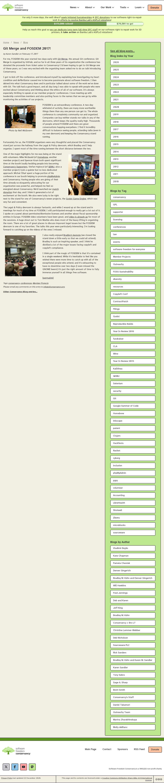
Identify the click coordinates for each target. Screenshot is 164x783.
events (116, 242)
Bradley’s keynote (72, 235)
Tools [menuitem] (124, 7)
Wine (115, 354)
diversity (117, 279)
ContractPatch (120, 301)
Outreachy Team (121, 712)
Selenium (118, 383)
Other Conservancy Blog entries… (20, 292)
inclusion (117, 465)
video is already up (78, 217)
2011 (115, 174)
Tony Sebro (119, 675)
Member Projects (40, 283)
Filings (116, 309)
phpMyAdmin (53, 176)
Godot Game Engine (76, 199)
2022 (116, 92)
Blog (25, 42)
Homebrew (42, 157)
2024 (116, 77)
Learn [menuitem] (139, 7)
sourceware (119, 533)
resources (118, 287)
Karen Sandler (120, 667)
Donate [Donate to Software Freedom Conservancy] (155, 749)
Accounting (119, 495)
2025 (116, 70)
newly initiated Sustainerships (76, 17)
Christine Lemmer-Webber (126, 630)
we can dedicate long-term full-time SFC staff (74, 30)
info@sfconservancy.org (54, 287)
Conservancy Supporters (15, 167)
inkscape (117, 421)
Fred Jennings (120, 593)
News (16, 42)
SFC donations (102, 17)
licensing (117, 219)
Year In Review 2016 (123, 331)
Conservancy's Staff (123, 697)
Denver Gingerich (122, 570)
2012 (116, 167)
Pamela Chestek (121, 563)
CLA (115, 346)
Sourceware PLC (121, 645)
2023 (116, 85)
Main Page (90, 749)
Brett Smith (119, 690)
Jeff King (118, 608)
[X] (6, 766)
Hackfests (118, 443)
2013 (115, 159)
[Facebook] (14, 766)
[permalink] (48, 278)
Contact (106, 749)
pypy (115, 480)
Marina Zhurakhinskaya (125, 720)
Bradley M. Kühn (121, 615)
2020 (116, 107)
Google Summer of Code (126, 406)
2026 (116, 62)
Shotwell (117, 510)
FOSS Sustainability (123, 272)
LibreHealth (119, 503)
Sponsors (122, 749)
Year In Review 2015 (123, 361)
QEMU (51, 167)
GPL (115, 205)
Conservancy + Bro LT (124, 623)
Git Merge (63, 59)
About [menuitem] (90, 7)
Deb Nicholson (120, 638)
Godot (116, 316)
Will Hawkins (119, 585)
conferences (26, 283)
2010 (116, 181)
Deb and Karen (120, 600)
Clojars (116, 436)
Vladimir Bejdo (120, 548)
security (117, 391)
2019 (116, 114)
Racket (116, 451)
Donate (155, 8)
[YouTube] (23, 766)
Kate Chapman (121, 556)
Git (114, 398)
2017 (115, 129)
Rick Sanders (119, 653)
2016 (116, 137)
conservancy (14, 283)
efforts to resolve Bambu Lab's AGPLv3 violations (85, 20)
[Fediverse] (32, 766)
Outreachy (118, 264)
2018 (116, 122)
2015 (116, 144)
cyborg (116, 458)
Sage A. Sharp (120, 682)
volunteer (118, 488)
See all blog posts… (122, 51)
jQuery (116, 518)
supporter (118, 212)
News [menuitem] (74, 7)
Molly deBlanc (120, 727)
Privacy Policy (6, 778)
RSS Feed (139, 749)
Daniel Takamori (121, 705)
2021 (116, 100)
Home (6, 42)
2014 (116, 152)
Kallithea (117, 369)
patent (116, 428)
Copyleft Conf (120, 294)
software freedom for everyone (129, 249)
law (115, 234)
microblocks (119, 525)
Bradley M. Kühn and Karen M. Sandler (132, 660)
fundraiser (118, 339)
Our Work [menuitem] (107, 7)
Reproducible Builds (123, 324)
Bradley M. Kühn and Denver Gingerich (132, 578)
